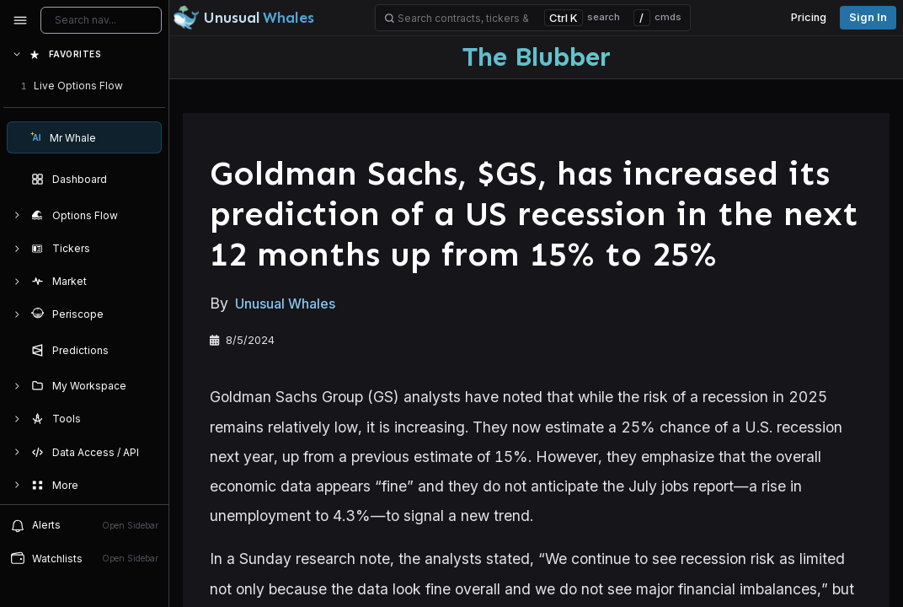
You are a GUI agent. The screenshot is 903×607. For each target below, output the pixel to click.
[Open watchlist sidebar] (84, 558)
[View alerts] (84, 525)
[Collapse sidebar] (20, 20)
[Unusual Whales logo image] (243, 17)
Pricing (808, 17)
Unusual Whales (285, 303)
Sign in (868, 17)
